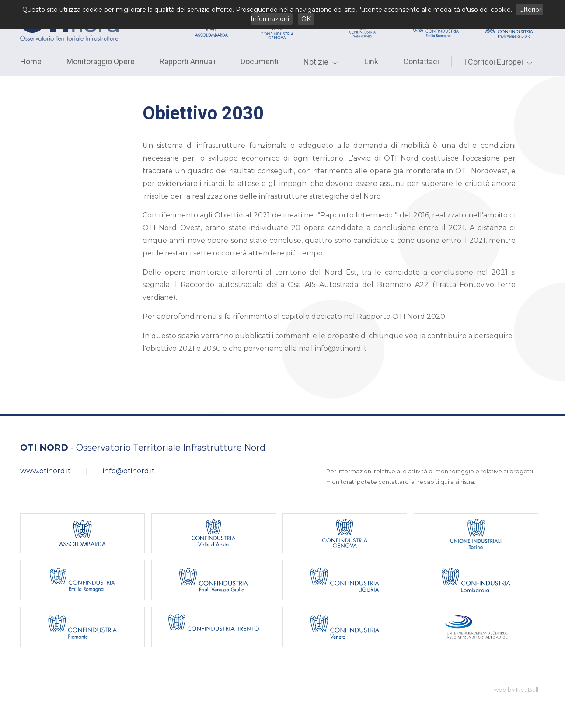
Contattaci (421, 61)
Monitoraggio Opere (100, 61)
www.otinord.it (45, 471)
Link (371, 61)
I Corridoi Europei (499, 61)
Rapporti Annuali (188, 61)
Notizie (321, 61)
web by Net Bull (516, 689)
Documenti (260, 61)
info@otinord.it (129, 471)
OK (306, 19)
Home (31, 61)
